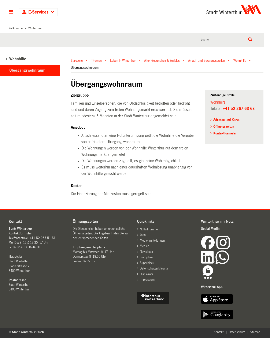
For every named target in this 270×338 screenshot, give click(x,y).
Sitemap (255, 332)
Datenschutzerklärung (154, 268)
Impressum (147, 279)
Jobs (143, 235)
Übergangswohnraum (27, 70)
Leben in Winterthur (123, 60)
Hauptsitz (15, 256)
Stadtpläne (146, 257)
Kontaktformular (225, 133)
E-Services (38, 12)
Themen (96, 60)
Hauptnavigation (11, 12)
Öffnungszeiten (223, 126)
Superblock (147, 263)
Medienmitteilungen (152, 240)
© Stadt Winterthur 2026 (26, 332)
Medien (144, 246)
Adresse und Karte (226, 120)
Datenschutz (237, 332)
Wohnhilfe (239, 60)
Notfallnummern (150, 229)
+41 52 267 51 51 (42, 238)
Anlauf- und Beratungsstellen (206, 60)
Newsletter (146, 251)
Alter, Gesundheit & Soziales (162, 60)
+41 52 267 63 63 (239, 109)
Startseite (77, 60)
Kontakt (218, 332)
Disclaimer (146, 274)
